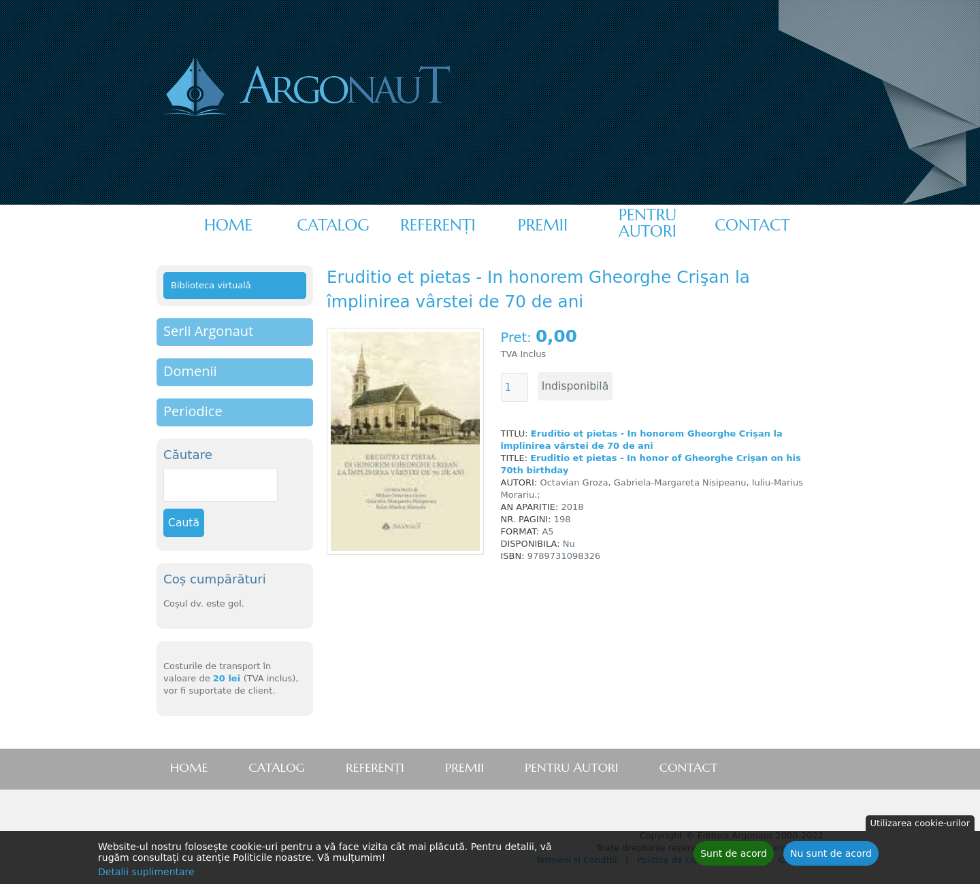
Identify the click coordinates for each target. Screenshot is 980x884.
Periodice (193, 411)
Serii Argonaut (208, 331)
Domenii (190, 371)
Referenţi (437, 225)
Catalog (333, 225)
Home (228, 225)
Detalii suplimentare (146, 873)
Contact (752, 225)
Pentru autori (647, 223)
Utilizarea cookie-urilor (920, 825)
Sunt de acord (733, 855)
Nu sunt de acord (831, 855)
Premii (543, 225)
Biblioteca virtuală (211, 285)
